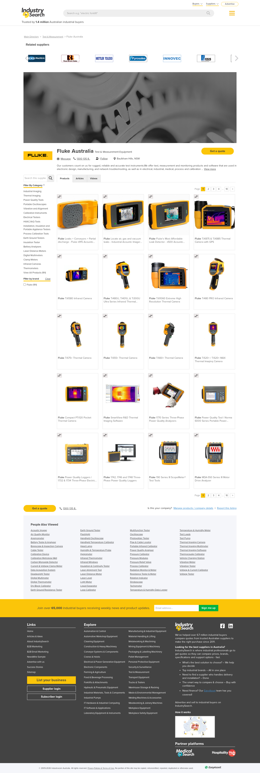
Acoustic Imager (39, 530)
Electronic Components (95, 667)
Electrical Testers (31, 217)
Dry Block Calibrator (41, 586)
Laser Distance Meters (34, 251)
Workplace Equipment (139, 708)
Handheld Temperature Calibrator (97, 542)
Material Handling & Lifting (142, 636)
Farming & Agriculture (95, 672)
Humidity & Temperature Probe (95, 550)
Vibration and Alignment (35, 208)
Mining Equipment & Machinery (144, 646)
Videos (93, 178)
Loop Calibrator (88, 589)
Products (64, 178)
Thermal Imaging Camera (192, 542)
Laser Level (86, 578)
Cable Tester (37, 550)
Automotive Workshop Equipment (101, 636)
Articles (80, 178)
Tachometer (136, 586)
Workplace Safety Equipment (143, 713)
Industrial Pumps (92, 697)
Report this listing (227, 508)
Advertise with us (35, 661)
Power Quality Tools (33, 200)
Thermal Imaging (31, 195)
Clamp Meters (30, 259)
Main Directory (31, 36)
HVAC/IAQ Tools (31, 221)
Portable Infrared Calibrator (143, 546)
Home (30, 631)
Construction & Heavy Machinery (100, 646)
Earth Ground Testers (33, 238)
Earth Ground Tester (90, 530)
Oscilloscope (136, 534)
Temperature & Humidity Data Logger (148, 589)
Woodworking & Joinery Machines (145, 703)
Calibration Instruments (35, 213)
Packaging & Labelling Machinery (145, 651)
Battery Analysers (32, 246)
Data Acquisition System (43, 570)
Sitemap (31, 672)
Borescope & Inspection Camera (47, 546)
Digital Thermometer (41, 582)
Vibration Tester (188, 566)
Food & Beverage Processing (98, 677)
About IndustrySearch (38, 641)
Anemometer (37, 538)
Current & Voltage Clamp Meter (46, 566)
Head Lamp (86, 546)
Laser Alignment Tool (91, 570)
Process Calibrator (139, 566)
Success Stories (35, 667)
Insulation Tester (31, 242)
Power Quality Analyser (142, 550)
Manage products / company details (193, 508)
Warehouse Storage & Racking (144, 687)
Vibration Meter (187, 562)
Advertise (230, 4)
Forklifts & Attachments (96, 682)
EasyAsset (210, 690)
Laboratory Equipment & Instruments (102, 713)
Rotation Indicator (139, 578)
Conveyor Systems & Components (101, 651)
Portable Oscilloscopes (34, 204)
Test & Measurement (52, 36)
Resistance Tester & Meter (143, 574)
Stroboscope (136, 582)
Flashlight (85, 534)
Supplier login (51, 689)
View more (210, 169)
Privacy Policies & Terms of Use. (101, 768)
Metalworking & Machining (142, 641)
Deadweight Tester (40, 574)
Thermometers (30, 268)
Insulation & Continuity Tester (95, 566)
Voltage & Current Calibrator (194, 570)
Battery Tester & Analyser (43, 542)
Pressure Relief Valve (140, 562)
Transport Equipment (139, 677)
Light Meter (86, 582)
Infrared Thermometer (91, 558)
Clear (48, 278)
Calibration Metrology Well (44, 558)
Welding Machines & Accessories (145, 697)
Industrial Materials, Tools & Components (104, 692)
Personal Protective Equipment (144, 661)
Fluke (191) (30, 284)
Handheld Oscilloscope (91, 538)
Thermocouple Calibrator (192, 554)
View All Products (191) (34, 272)
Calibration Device (40, 554)
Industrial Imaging (32, 191)
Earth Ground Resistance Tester (46, 589)
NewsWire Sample (36, 656)
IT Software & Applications (97, 708)
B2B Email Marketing (37, 651)
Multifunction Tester (140, 530)
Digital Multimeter (40, 578)
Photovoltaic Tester (139, 538)
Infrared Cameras (32, 264)
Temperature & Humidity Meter (195, 530)
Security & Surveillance (140, 667)
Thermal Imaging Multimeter (194, 546)
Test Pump (185, 538)
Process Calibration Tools (36, 233)
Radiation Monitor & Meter (143, 570)
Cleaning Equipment (94, 641)
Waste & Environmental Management (147, 692)
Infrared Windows (89, 562)
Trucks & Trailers (137, 682)
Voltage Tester (187, 574)
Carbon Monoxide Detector (44, 562)
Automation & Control (95, 631)
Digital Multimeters (33, 255)
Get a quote (217, 151)
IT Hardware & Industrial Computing (102, 703)
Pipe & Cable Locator (140, 542)
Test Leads (185, 534)
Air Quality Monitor (40, 534)
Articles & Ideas (35, 636)
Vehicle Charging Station (192, 558)
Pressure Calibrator (139, 554)
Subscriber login (51, 697)
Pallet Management (138, 656)
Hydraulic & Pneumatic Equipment (101, 687)
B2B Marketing (34, 646)
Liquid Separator (88, 586)
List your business (51, 680)
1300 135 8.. (83, 158)
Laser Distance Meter (91, 574)
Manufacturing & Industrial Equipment (147, 631)
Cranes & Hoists (92, 656)
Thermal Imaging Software (193, 550)
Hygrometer (86, 554)
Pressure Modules (139, 558)
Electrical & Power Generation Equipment (104, 661)
